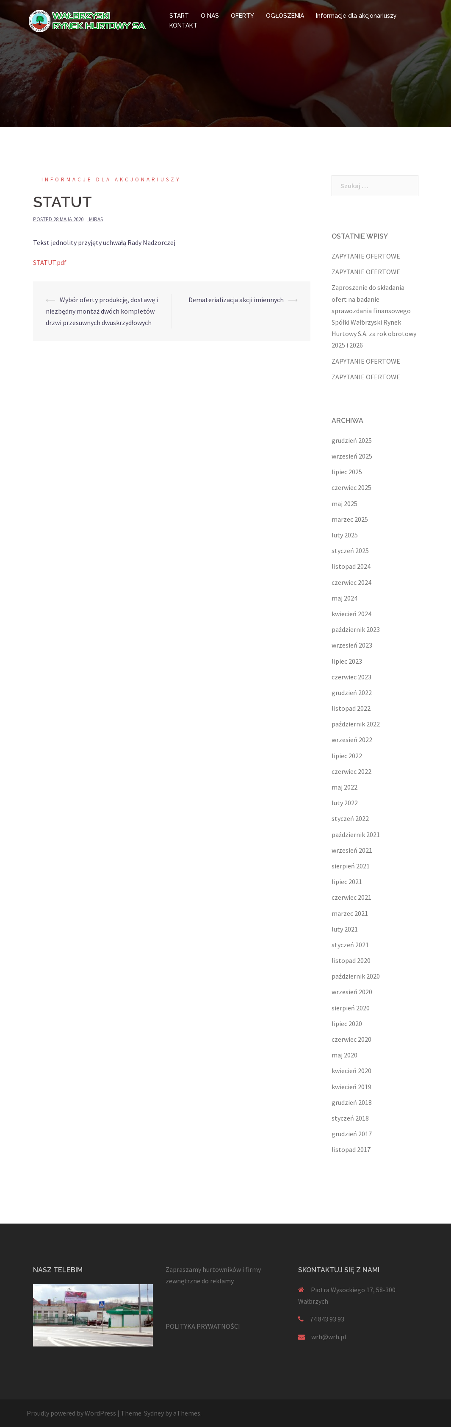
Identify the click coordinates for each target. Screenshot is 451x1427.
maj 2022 (344, 787)
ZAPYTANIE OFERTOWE (366, 256)
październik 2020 (356, 976)
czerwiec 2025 (351, 487)
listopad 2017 (351, 1149)
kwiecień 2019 (351, 1086)
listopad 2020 (351, 960)
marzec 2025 (350, 519)
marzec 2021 (350, 913)
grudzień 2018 (352, 1102)
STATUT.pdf (49, 262)
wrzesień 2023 (352, 645)
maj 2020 (344, 1055)
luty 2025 (345, 535)
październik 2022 (356, 724)
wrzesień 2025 (352, 456)
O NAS (210, 15)
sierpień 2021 (351, 866)
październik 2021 (356, 834)
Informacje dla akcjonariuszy (356, 15)
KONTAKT (183, 25)
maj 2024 (344, 598)
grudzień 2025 (352, 440)
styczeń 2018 (350, 1118)
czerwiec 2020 (351, 1039)
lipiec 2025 (347, 471)
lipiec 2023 (347, 661)
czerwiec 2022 (351, 771)
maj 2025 (344, 503)
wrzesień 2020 (352, 991)
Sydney (154, 1413)
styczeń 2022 (350, 818)
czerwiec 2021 (351, 897)
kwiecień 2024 (351, 613)
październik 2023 (356, 629)
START (179, 15)
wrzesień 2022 (352, 739)
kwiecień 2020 (351, 1070)
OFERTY (242, 15)
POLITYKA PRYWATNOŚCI (203, 1326)
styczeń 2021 (350, 944)
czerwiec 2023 (351, 677)
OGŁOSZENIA (285, 15)
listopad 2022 (351, 708)
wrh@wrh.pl (328, 1336)
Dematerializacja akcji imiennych (236, 299)
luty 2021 (345, 929)
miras (96, 219)
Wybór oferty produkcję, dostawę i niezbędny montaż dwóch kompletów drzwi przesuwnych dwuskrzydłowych (102, 311)
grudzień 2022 (352, 692)
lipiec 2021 (347, 881)
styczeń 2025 (350, 550)
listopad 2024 (351, 566)
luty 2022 (345, 802)
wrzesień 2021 (352, 850)
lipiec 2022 (347, 755)
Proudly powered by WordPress (71, 1413)
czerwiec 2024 (351, 582)
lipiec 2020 (347, 1023)
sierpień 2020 (351, 1008)
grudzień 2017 (352, 1133)
